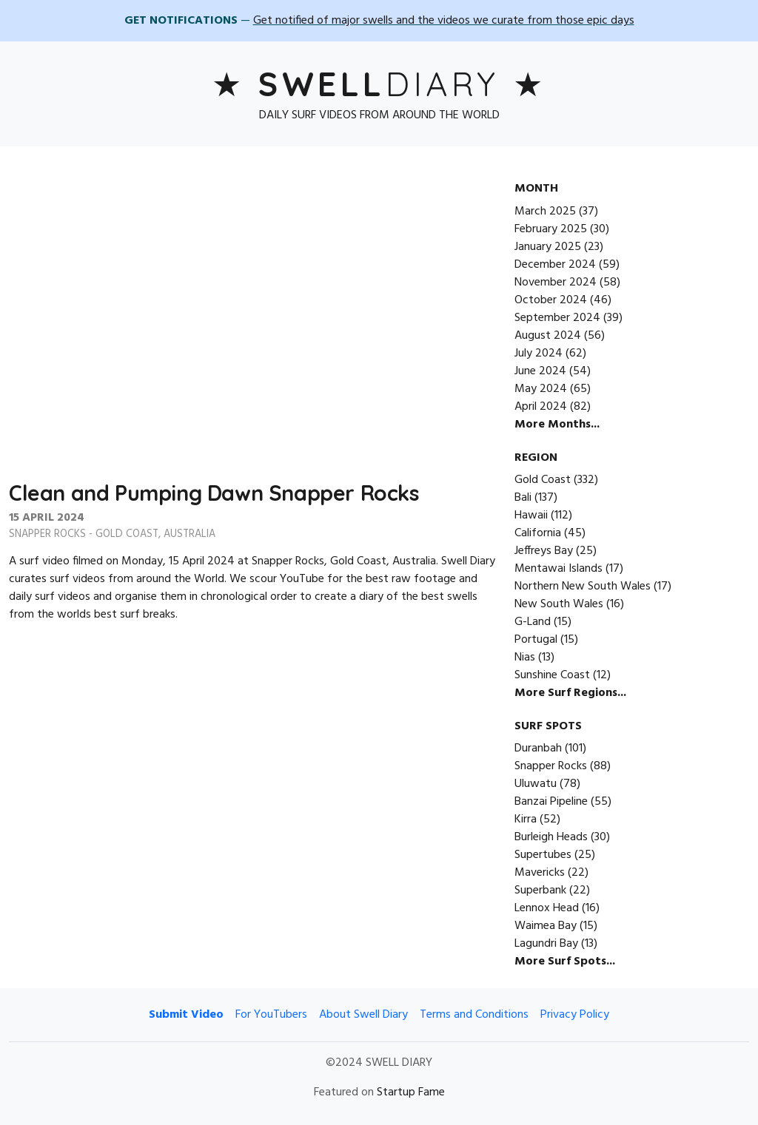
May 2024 (540, 389)
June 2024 (540, 371)
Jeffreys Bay (543, 551)
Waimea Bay (545, 926)
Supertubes (542, 855)
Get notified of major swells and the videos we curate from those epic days (443, 20)
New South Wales (558, 604)
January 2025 (547, 247)
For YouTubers (271, 1014)
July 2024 (538, 353)
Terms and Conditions (474, 1014)
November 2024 (555, 282)
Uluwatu (535, 784)
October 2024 (550, 300)
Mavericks (539, 872)
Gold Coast (126, 534)
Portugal (535, 639)
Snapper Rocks (47, 534)
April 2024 (540, 406)
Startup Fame (411, 1092)
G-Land (532, 622)
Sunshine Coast (552, 675)
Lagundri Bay (546, 943)
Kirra (525, 819)
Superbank (540, 890)
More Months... (557, 424)
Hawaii (531, 515)
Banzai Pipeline (551, 801)
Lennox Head (546, 908)
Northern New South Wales (582, 586)
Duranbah (538, 748)
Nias (524, 657)
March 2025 (545, 211)
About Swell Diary (363, 1014)
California (537, 533)
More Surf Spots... (564, 961)
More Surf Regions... (570, 693)
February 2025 (550, 229)
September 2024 (557, 318)
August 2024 (547, 335)
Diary (379, 83)
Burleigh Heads (551, 837)
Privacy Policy (574, 1014)
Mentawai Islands (558, 568)
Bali (522, 497)
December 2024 (555, 264)
